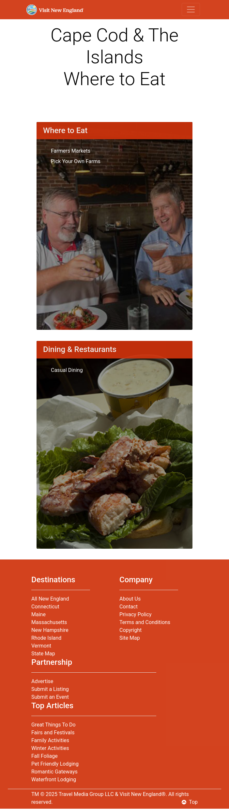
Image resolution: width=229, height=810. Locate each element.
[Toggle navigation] (191, 9)
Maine (38, 614)
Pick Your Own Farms (75, 161)
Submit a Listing (50, 689)
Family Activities (50, 740)
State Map (43, 653)
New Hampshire (50, 630)
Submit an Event (50, 697)
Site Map (129, 638)
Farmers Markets (70, 151)
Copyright (130, 630)
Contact (128, 607)
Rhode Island (46, 638)
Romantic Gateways (54, 772)
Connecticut (45, 607)
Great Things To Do (53, 725)
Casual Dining (67, 370)
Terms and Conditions (144, 622)
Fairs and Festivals (52, 732)
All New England (50, 599)
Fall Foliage (44, 756)
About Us (130, 599)
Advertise (42, 681)
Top (190, 802)
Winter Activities (50, 748)
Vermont (41, 646)
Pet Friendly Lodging (55, 764)
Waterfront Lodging (53, 779)
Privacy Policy (135, 614)
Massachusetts (49, 622)
